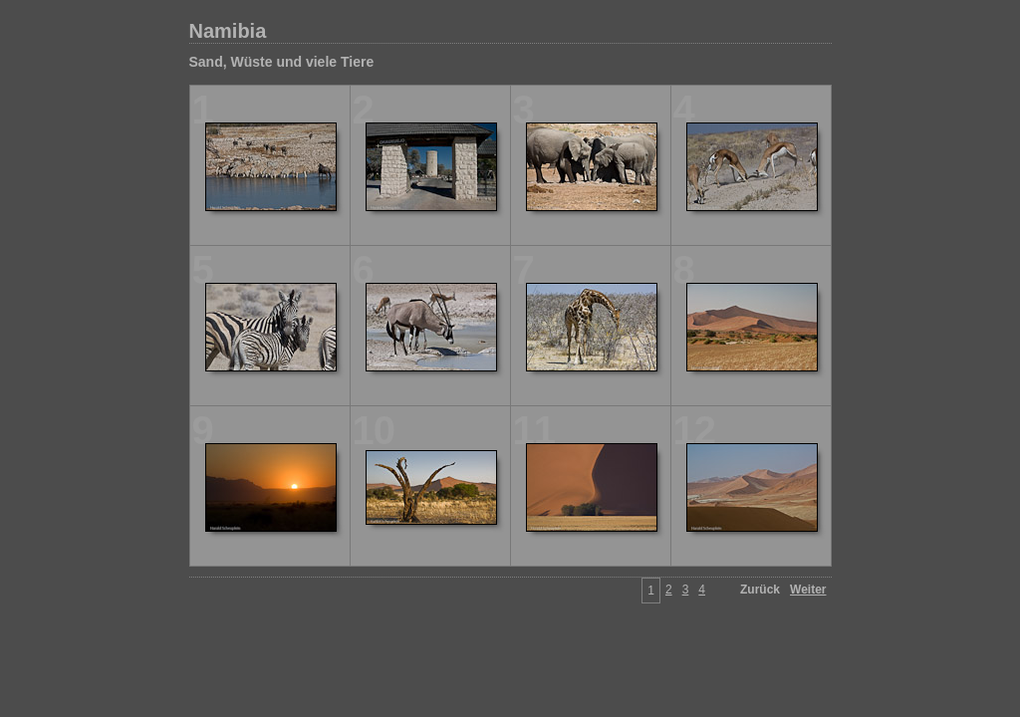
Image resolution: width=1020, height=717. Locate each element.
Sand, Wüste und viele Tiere (282, 62)
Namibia (228, 31)
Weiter (808, 590)
